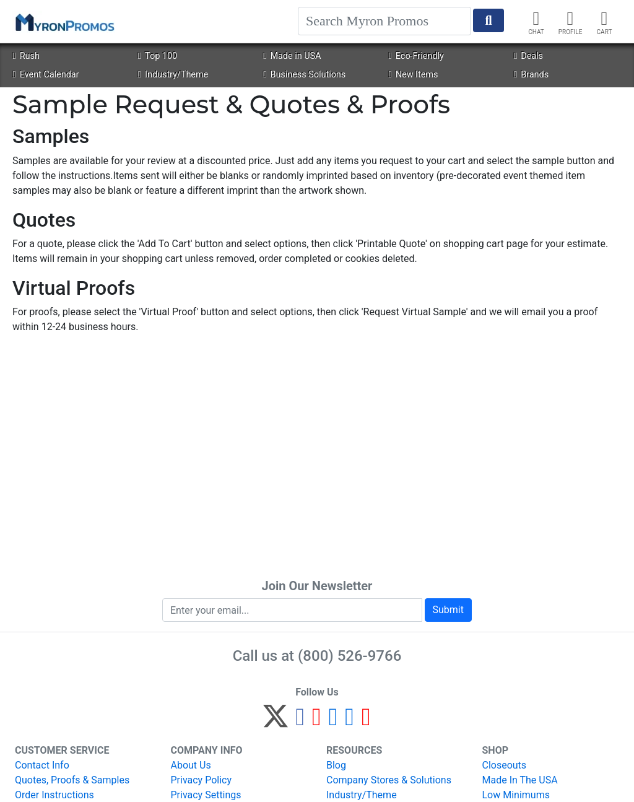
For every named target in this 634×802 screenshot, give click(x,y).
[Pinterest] (316, 722)
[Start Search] (488, 20)
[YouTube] (366, 722)
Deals (528, 56)
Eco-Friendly (416, 56)
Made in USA (292, 56)
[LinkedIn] (349, 722)
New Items (413, 74)
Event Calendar (45, 74)
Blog (336, 765)
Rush (25, 56)
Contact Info (42, 765)
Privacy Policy (201, 780)
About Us (191, 765)
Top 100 (157, 56)
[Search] (384, 21)
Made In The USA (520, 780)
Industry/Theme (173, 74)
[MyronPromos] (63, 22)
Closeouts (504, 765)
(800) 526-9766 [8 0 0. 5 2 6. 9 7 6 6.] (349, 656)
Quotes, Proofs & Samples (72, 780)
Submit (448, 610)
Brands (531, 74)
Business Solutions (304, 74)
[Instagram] (333, 722)
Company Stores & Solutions (388, 780)
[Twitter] (275, 722)
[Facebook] (300, 722)
